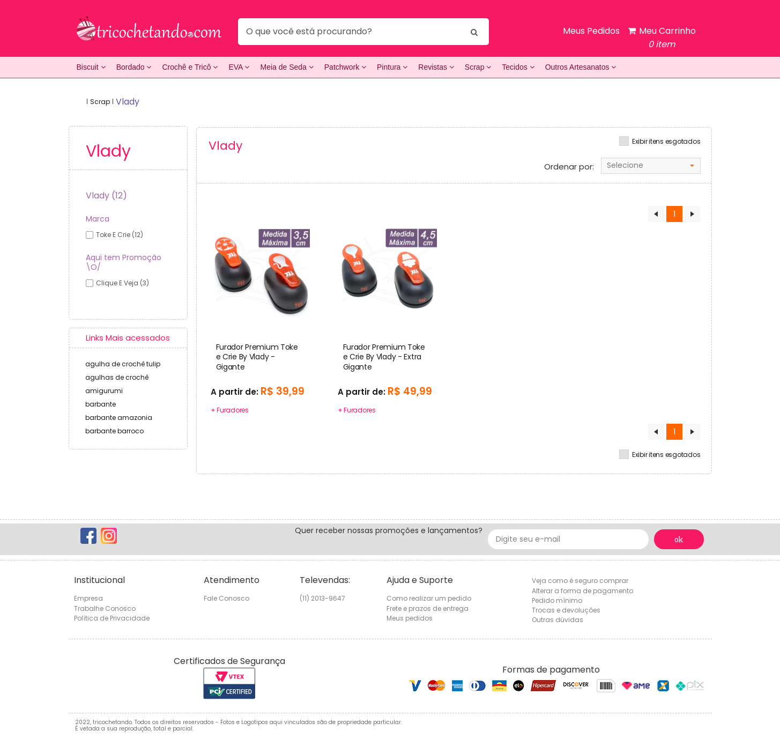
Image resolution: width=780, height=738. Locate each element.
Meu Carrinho (662, 38)
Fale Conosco (226, 598)
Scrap (478, 67)
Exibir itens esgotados (666, 141)
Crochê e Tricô (190, 67)
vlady (127, 101)
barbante (100, 404)
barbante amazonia (118, 417)
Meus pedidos (410, 618)
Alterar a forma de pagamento (582, 590)
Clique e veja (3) (122, 282)
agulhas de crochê (116, 377)
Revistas (436, 67)
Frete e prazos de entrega (428, 608)
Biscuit (91, 67)
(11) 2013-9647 (322, 598)
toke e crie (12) (119, 234)
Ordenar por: (569, 166)
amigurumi (104, 390)
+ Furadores (230, 410)
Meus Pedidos (591, 31)
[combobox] (651, 166)
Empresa (88, 598)
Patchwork (345, 67)
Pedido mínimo (557, 600)
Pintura (392, 67)
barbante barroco (114, 431)
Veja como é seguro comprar (580, 580)
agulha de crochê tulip (122, 363)
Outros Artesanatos (580, 67)
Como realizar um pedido (429, 598)
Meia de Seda (286, 67)
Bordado (134, 67)
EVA (238, 67)
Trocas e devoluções (566, 610)
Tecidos (518, 67)
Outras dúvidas (557, 619)
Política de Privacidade (112, 618)
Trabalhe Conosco (105, 608)
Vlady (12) (106, 195)
